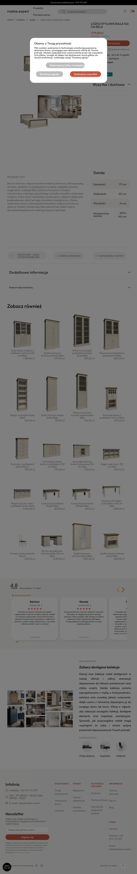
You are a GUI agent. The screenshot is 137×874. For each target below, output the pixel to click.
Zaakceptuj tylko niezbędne (67, 65)
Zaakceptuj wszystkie (85, 74)
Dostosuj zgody (49, 74)
